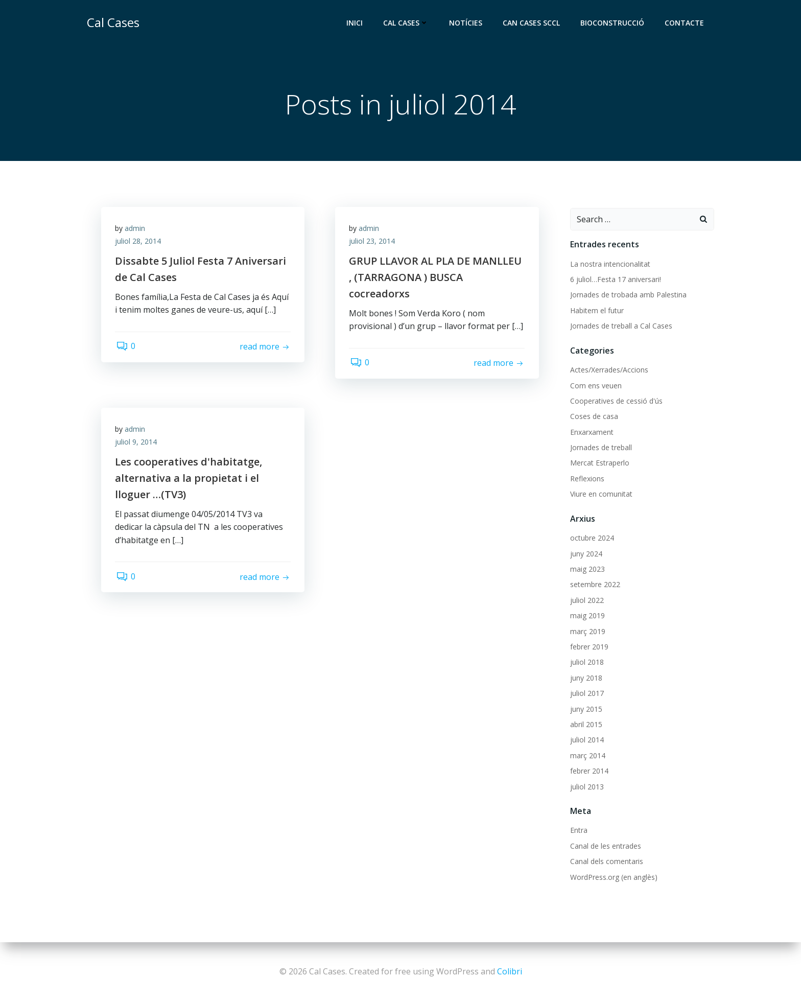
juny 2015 (586, 709)
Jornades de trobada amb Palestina (628, 295)
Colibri (509, 971)
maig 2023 (587, 569)
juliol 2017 (586, 693)
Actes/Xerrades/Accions (609, 370)
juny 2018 (586, 678)
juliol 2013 (586, 787)
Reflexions (587, 479)
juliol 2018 (586, 662)
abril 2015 (586, 725)
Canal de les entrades (605, 846)
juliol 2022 (586, 600)
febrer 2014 (589, 771)
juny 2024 (586, 554)
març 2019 (587, 632)
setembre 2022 (595, 585)
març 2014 (587, 756)
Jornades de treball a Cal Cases (621, 326)
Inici (355, 23)
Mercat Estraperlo (599, 464)
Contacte (685, 23)
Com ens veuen (595, 386)
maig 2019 (587, 616)
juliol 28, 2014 (139, 243)
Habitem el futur (596, 311)
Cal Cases (407, 23)
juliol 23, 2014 (373, 243)
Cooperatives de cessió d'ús (616, 401)
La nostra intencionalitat (610, 264)
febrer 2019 (589, 647)
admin (136, 230)
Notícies (466, 23)
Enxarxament (591, 432)
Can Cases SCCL (532, 23)
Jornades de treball (600, 448)
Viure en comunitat (601, 494)
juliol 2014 (586, 740)
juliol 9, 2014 (137, 444)
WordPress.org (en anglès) (613, 877)
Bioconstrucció (613, 23)
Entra (578, 831)
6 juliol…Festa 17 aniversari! (615, 280)
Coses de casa (594, 417)
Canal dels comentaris (606, 862)
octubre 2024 (592, 538)
